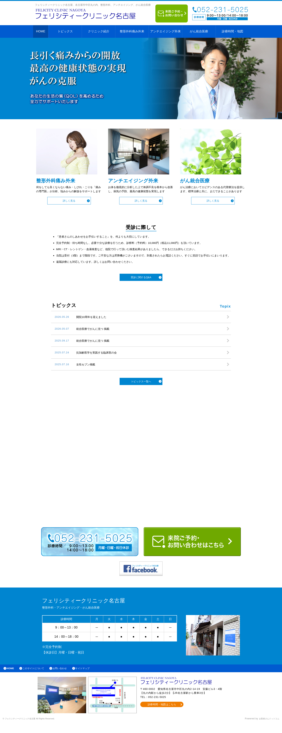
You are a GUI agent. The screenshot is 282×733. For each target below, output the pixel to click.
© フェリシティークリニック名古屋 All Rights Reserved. (33, 728)
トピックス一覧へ (141, 390)
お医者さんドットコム (267, 728)
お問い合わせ (66, 677)
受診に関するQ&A (141, 286)
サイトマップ (91, 677)
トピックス (65, 31)
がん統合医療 (199, 31)
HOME (40, 31)
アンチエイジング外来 (165, 31)
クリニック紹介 (98, 31)
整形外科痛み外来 (132, 31)
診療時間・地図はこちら (162, 714)
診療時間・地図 (232, 31)
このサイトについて (36, 677)
